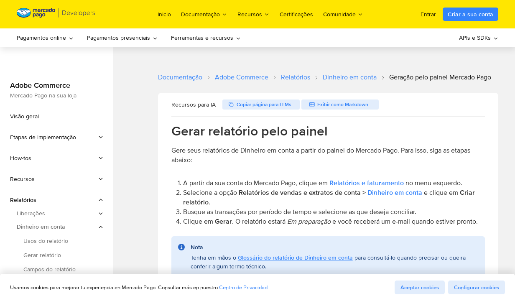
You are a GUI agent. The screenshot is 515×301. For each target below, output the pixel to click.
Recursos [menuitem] (253, 14)
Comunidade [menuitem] (343, 14)
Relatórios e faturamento (366, 183)
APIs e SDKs (478, 37)
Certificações (296, 14)
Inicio (164, 14)
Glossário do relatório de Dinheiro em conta (295, 257)
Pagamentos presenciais (122, 37)
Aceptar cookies (419, 287)
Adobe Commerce (241, 77)
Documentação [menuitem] (204, 14)
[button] (56, 137)
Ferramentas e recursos (206, 37)
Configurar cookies (476, 287)
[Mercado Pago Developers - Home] (56, 14)
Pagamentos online (45, 37)
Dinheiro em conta (350, 77)
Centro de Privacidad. (244, 287)
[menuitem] (45, 37)
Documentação (180, 77)
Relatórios (295, 77)
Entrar (428, 14)
